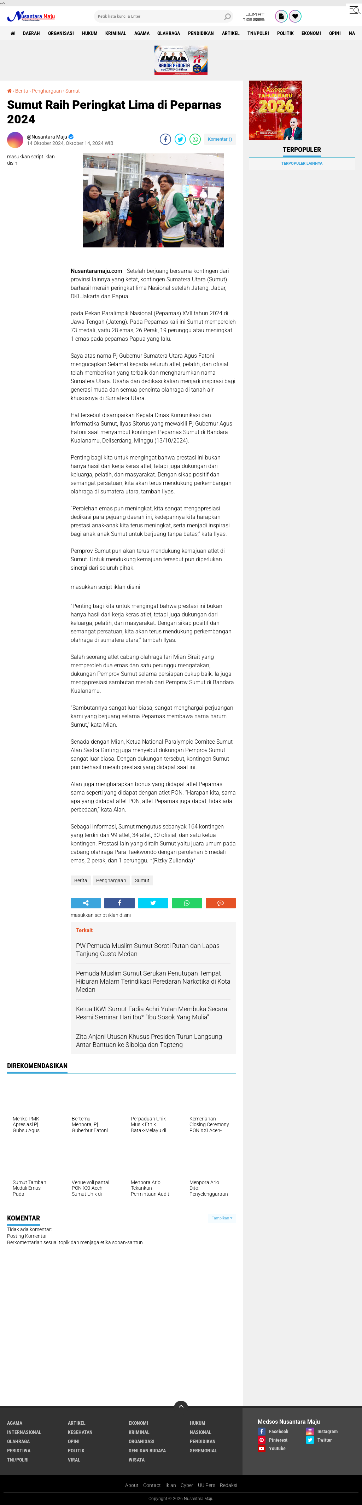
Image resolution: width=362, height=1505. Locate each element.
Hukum (90, 33)
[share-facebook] (165, 139)
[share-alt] (86, 903)
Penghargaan (47, 91)
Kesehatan (80, 1432)
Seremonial (203, 1450)
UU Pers (206, 1485)
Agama (142, 33)
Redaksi (228, 1485)
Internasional (24, 1432)
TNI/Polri (259, 33)
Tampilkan (222, 1218)
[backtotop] (181, 1408)
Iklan (170, 1485)
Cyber (187, 1485)
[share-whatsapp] (195, 139)
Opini (337, 33)
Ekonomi (313, 33)
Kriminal (116, 33)
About (132, 1485)
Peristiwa (18, 1450)
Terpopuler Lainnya (301, 163)
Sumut (72, 91)
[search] (163, 16)
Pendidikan (202, 33)
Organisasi (61, 33)
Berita (21, 91)
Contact (152, 1485)
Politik (287, 33)
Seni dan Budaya (147, 1450)
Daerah (31, 33)
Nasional (200, 1432)
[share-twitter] (180, 139)
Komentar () (220, 139)
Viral (74, 1460)
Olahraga (169, 33)
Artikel (232, 33)
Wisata (137, 1460)
